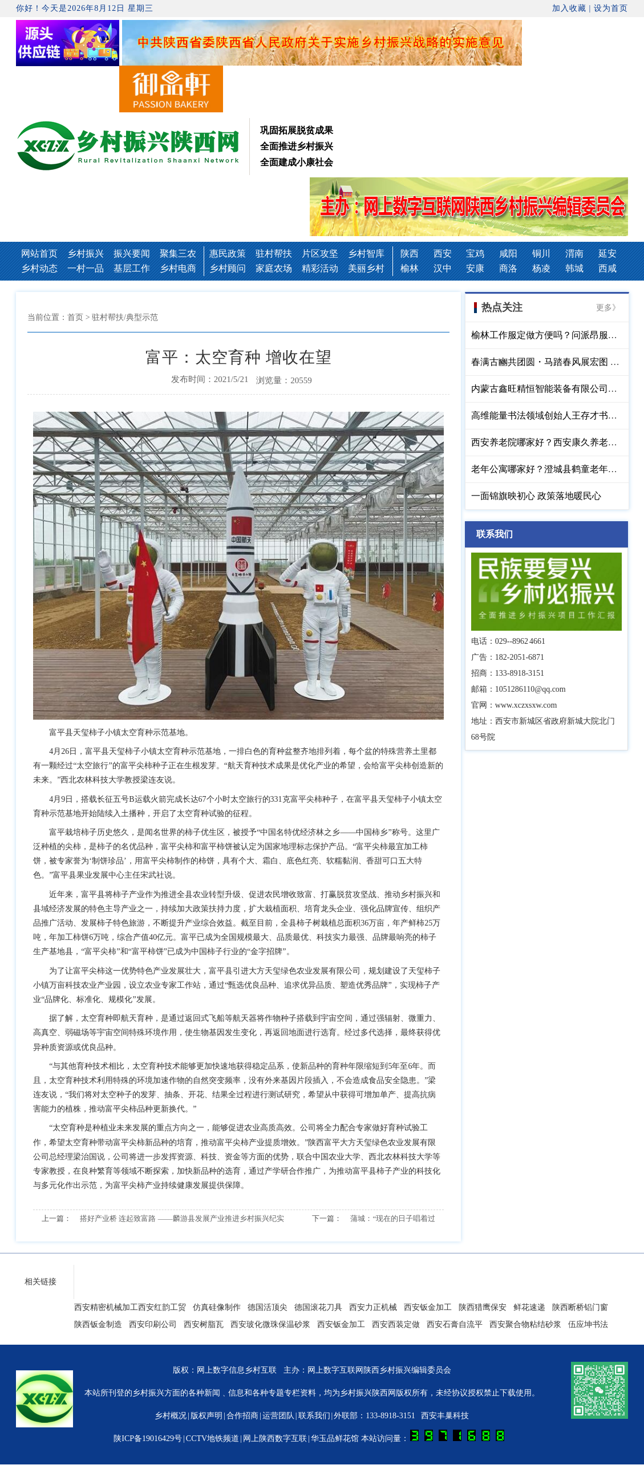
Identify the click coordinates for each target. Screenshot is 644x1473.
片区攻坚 (320, 253)
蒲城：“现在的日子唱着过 (392, 1218)
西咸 (607, 268)
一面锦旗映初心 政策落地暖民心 (536, 496)
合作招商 (242, 1415)
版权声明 (206, 1415)
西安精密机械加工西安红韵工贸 (130, 1307)
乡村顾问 (227, 268)
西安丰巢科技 (445, 1415)
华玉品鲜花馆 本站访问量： (407, 1438)
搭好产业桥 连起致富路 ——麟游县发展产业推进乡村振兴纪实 (182, 1218)
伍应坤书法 (588, 1324)
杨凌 (541, 268)
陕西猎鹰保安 (483, 1307)
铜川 (541, 253)
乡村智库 (366, 253)
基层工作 (132, 268)
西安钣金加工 (428, 1307)
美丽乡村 (366, 268)
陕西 (409, 253)
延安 (607, 253)
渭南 (574, 253)
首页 (75, 317)
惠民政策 (227, 253)
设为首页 (611, 8)
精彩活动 (320, 268)
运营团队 (278, 1415)
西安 (443, 253)
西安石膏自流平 (455, 1324)
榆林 (409, 268)
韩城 (574, 268)
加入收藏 (569, 8)
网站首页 (39, 253)
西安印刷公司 (153, 1324)
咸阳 (508, 253)
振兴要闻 (132, 253)
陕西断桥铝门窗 (580, 1307)
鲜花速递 (529, 1307)
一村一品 (85, 268)
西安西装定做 (396, 1324)
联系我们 (314, 1415)
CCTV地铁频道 (212, 1438)
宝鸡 (475, 253)
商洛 (508, 268)
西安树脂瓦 (204, 1324)
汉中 (443, 268)
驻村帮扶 (274, 253)
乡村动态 (39, 268)
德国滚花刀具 (318, 1307)
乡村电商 (178, 268)
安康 (475, 268)
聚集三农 (178, 253)
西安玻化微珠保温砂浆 (270, 1324)
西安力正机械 (373, 1307)
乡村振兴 (85, 253)
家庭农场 (274, 268)
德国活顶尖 (267, 1307)
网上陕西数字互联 (275, 1438)
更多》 (608, 307)
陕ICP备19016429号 (148, 1438)
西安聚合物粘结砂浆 (525, 1324)
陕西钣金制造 (98, 1324)
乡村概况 (171, 1415)
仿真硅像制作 (217, 1307)
